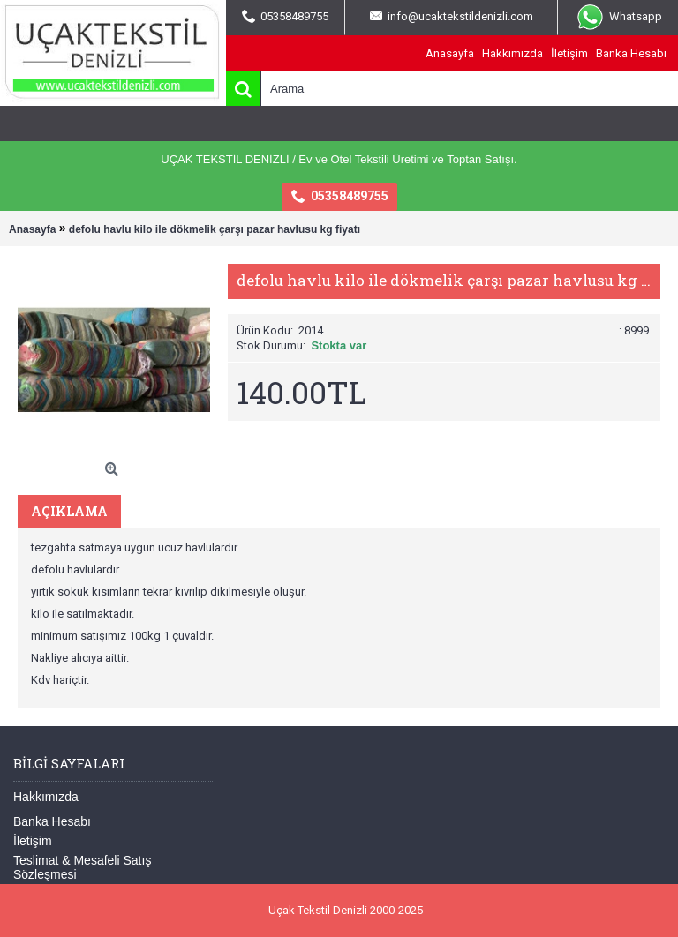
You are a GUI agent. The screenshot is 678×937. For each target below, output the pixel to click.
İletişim (32, 841)
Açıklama (69, 511)
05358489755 (339, 197)
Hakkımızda (46, 797)
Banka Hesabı (52, 821)
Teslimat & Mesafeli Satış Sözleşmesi (82, 867)
